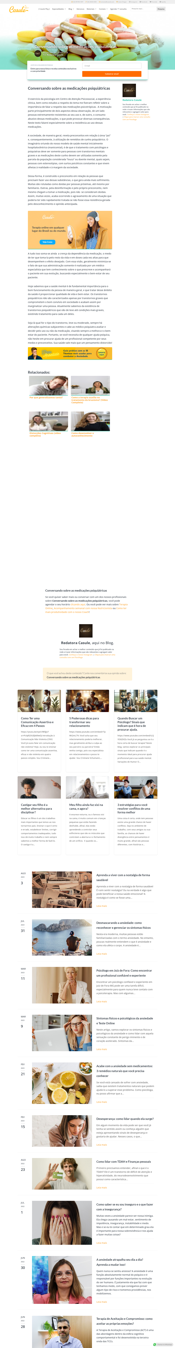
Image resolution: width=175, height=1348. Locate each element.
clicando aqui (78, 464)
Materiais (90, 9)
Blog (70, 9)
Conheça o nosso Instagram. (138, 114)
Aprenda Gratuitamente (62, 1305)
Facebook (143, 2)
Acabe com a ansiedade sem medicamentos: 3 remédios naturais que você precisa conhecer (124, 931)
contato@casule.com (106, 2)
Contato (102, 9)
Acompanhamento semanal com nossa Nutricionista (83, 468)
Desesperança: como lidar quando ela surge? (125, 979)
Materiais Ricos (59, 1309)
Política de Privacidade (151, 1337)
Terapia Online (58, 1294)
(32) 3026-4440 (91, 2)
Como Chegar (122, 2)
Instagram (133, 2)
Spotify (163, 2)
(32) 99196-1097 (77, 2)
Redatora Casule (132, 100)
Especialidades (58, 9)
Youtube (153, 2)
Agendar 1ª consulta (118, 9)
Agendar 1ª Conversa (52, 1253)
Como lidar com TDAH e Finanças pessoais (123, 1021)
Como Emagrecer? (60, 1302)
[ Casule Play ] (44, 9)
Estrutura (80, 9)
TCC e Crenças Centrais (62, 1320)
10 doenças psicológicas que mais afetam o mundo (62, 1315)
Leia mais (101, 766)
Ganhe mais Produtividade (63, 1298)
